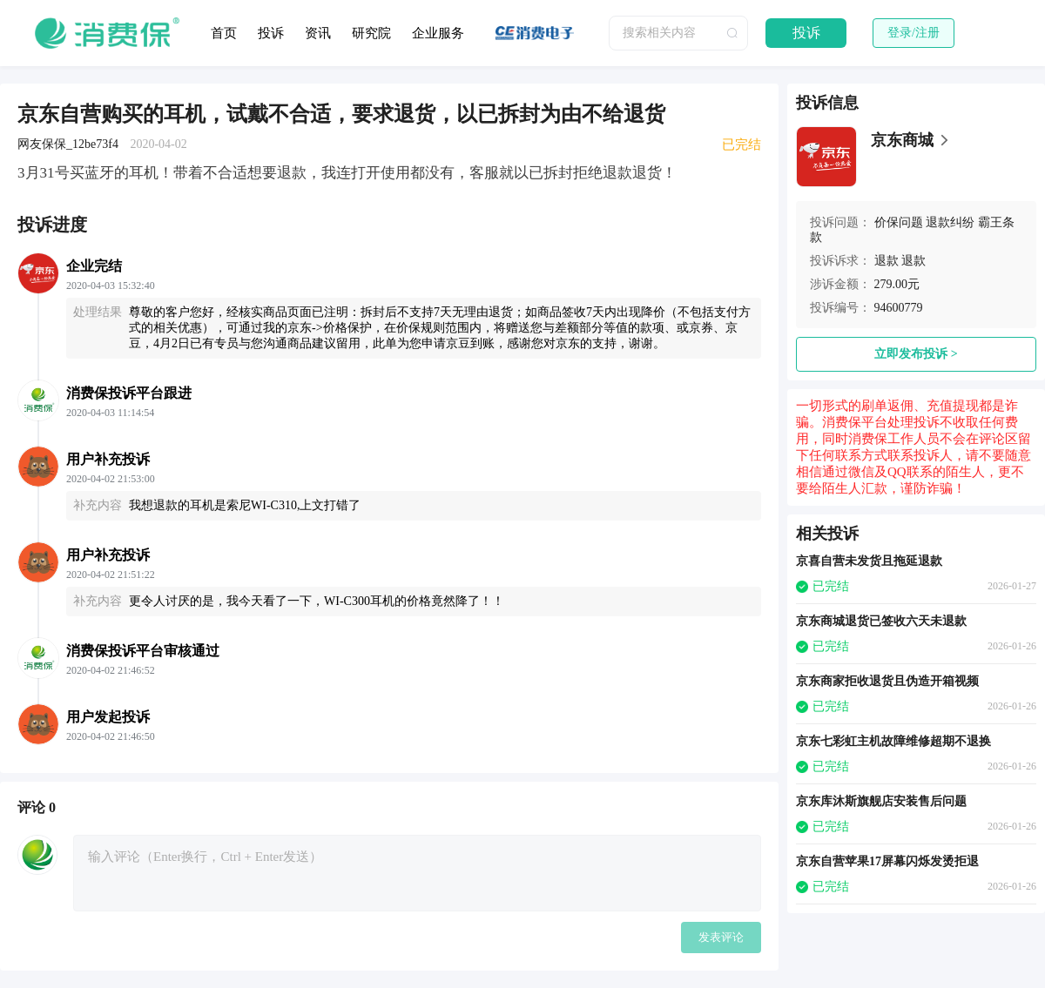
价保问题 (898, 222)
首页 (224, 33)
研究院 (371, 33)
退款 (886, 260)
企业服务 (438, 33)
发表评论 (721, 937)
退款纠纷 (950, 222)
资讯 (318, 33)
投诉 (271, 33)
